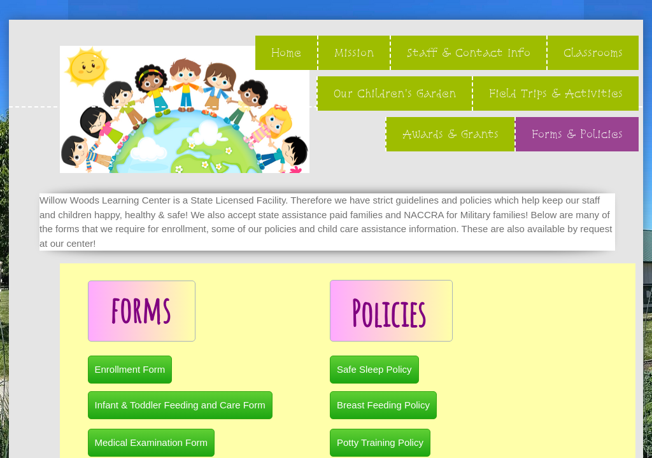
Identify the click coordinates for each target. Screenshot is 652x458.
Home (286, 52)
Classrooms (593, 52)
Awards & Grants (450, 134)
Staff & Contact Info (468, 52)
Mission (354, 52)
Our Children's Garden (395, 93)
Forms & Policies (577, 134)
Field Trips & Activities (556, 93)
